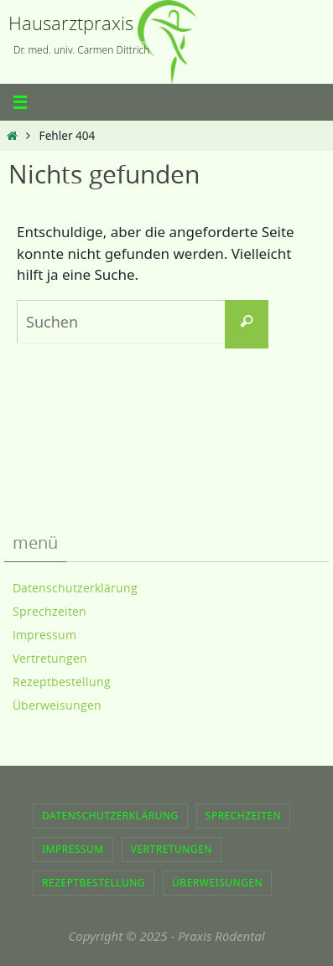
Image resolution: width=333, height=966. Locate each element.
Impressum (44, 635)
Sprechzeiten (49, 611)
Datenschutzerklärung (75, 588)
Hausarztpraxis (70, 23)
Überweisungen (57, 705)
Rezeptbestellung (62, 682)
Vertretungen (50, 658)
